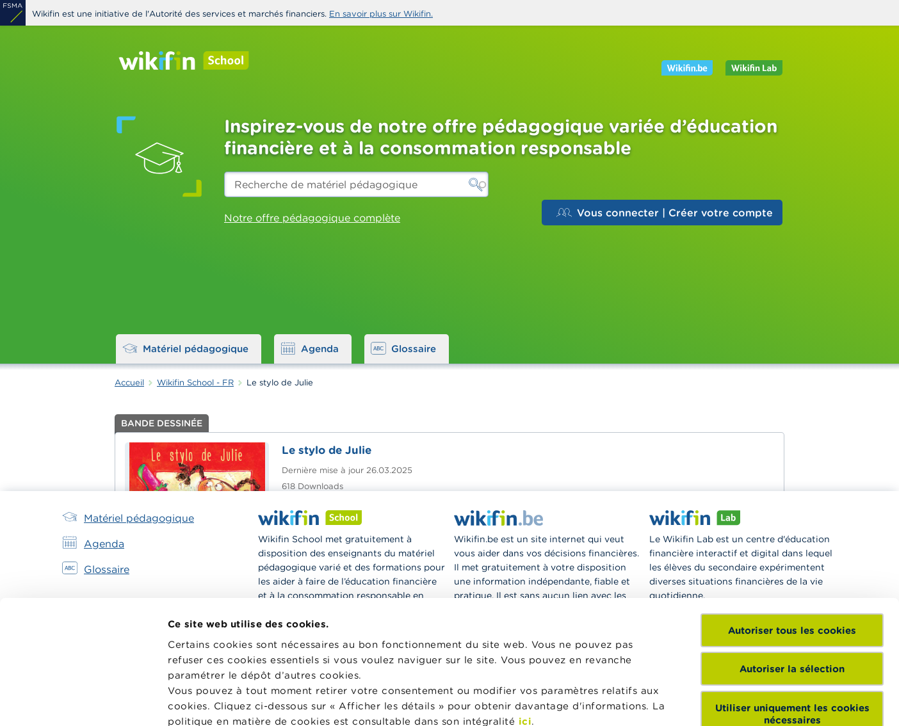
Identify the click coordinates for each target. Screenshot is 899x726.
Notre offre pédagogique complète (312, 217)
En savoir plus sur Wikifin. (381, 13)
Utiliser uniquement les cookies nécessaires (792, 593)
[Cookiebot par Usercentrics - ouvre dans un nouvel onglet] (83, 701)
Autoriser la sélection (792, 548)
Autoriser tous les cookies (792, 510)
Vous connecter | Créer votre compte (664, 212)
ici (525, 601)
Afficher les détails (215, 701)
